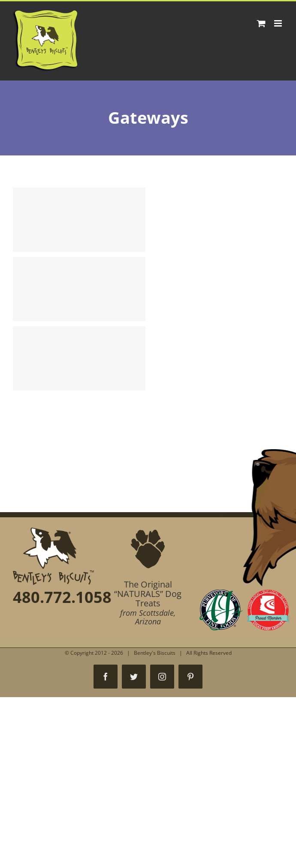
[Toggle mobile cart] (261, 23)
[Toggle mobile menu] (278, 23)
